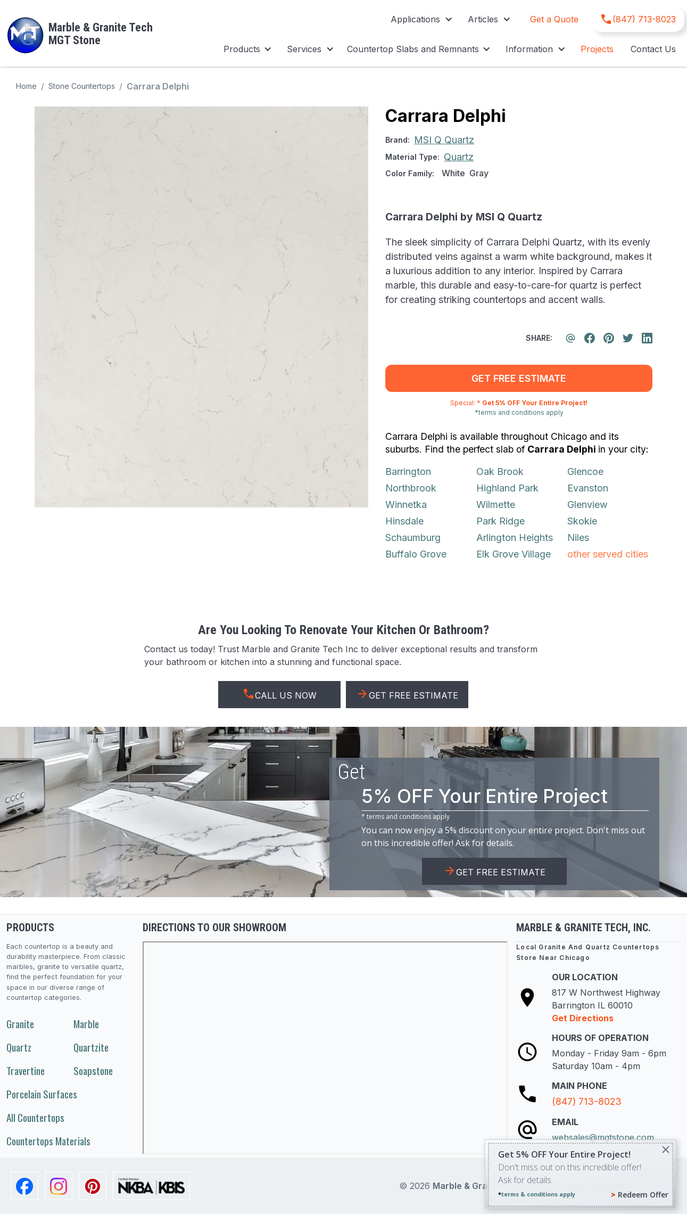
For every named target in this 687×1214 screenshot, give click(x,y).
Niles (578, 537)
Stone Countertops (81, 86)
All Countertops (35, 1117)
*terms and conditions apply (519, 412)
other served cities (607, 554)
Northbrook (410, 488)
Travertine (25, 1070)
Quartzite (91, 1047)
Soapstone (93, 1070)
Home (26, 86)
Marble (86, 1023)
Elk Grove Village (513, 554)
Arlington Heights (514, 537)
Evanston (587, 488)
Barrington (408, 471)
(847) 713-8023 (587, 1101)
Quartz (18, 1047)
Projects (597, 49)
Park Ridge (500, 521)
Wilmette (495, 504)
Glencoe (585, 471)
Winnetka (406, 504)
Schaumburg (413, 537)
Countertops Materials (48, 1141)
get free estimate (518, 378)
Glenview (587, 504)
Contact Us (653, 49)
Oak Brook (500, 471)
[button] (420, 19)
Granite (20, 1023)
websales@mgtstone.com (603, 1137)
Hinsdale (404, 521)
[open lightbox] (202, 306)
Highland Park (507, 488)
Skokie (582, 521)
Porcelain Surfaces (41, 1094)
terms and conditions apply (408, 816)
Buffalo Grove (415, 554)
